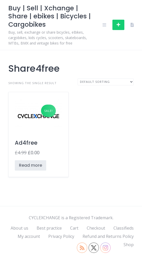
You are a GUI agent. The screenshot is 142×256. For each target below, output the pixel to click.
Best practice (49, 228)
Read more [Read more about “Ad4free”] (30, 165)
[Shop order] (106, 81)
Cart (74, 228)
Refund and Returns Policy (108, 236)
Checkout (96, 228)
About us (19, 228)
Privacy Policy (61, 236)
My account (29, 236)
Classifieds (123, 228)
